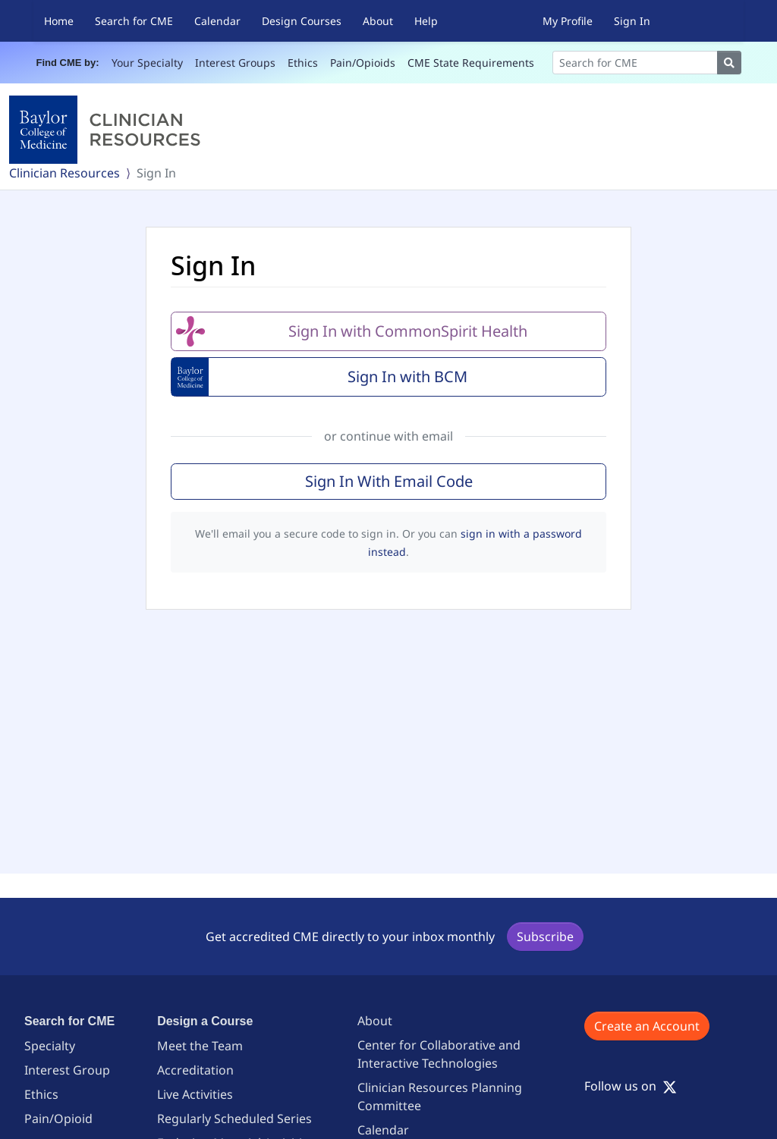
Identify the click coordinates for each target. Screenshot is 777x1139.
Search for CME (134, 21)
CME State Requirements (470, 62)
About (378, 21)
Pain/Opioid (58, 1118)
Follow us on (630, 1086)
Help (426, 21)
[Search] (635, 62)
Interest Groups (235, 62)
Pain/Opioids (362, 62)
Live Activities (195, 1094)
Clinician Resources (64, 173)
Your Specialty (147, 62)
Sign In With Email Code (389, 481)
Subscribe (545, 936)
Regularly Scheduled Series (234, 1118)
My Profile (568, 21)
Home (59, 21)
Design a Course (205, 1021)
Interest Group (67, 1070)
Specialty (49, 1045)
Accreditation (195, 1070)
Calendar (217, 21)
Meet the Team (200, 1045)
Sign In (632, 21)
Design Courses (301, 21)
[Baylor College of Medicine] (107, 130)
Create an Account (647, 1026)
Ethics (303, 62)
